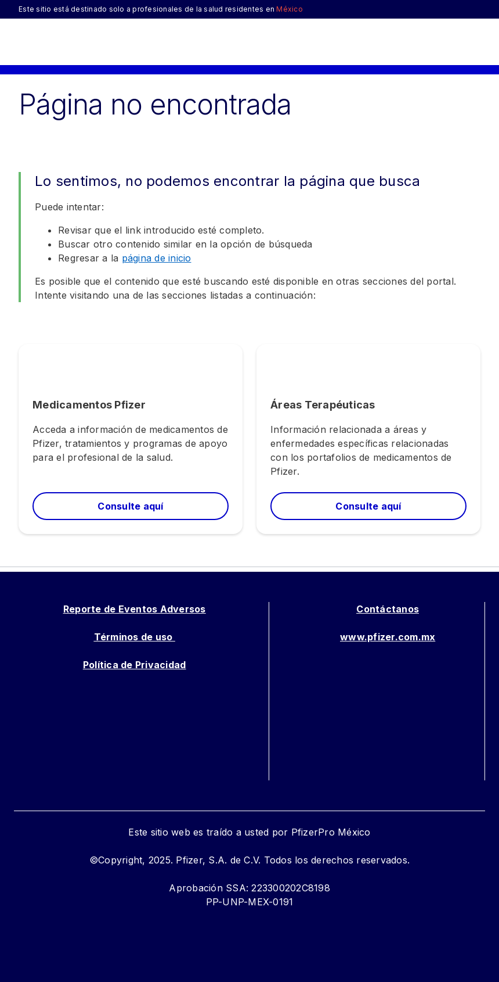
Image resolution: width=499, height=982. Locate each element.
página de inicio (156, 258)
